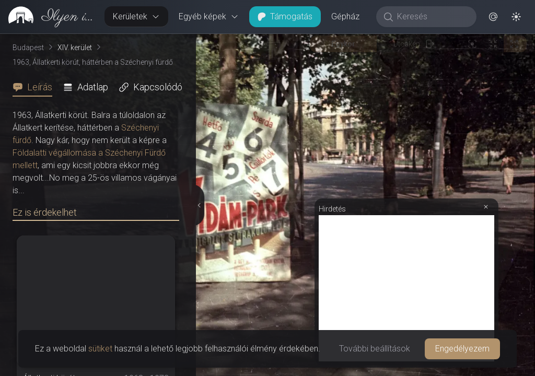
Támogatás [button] (285, 16)
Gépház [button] (345, 16)
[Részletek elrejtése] (199, 205)
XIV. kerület (74, 47)
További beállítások (374, 349)
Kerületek (136, 16)
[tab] (36, 87)
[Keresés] (432, 16)
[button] (493, 16)
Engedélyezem (462, 349)
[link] (48, 16)
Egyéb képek (209, 16)
